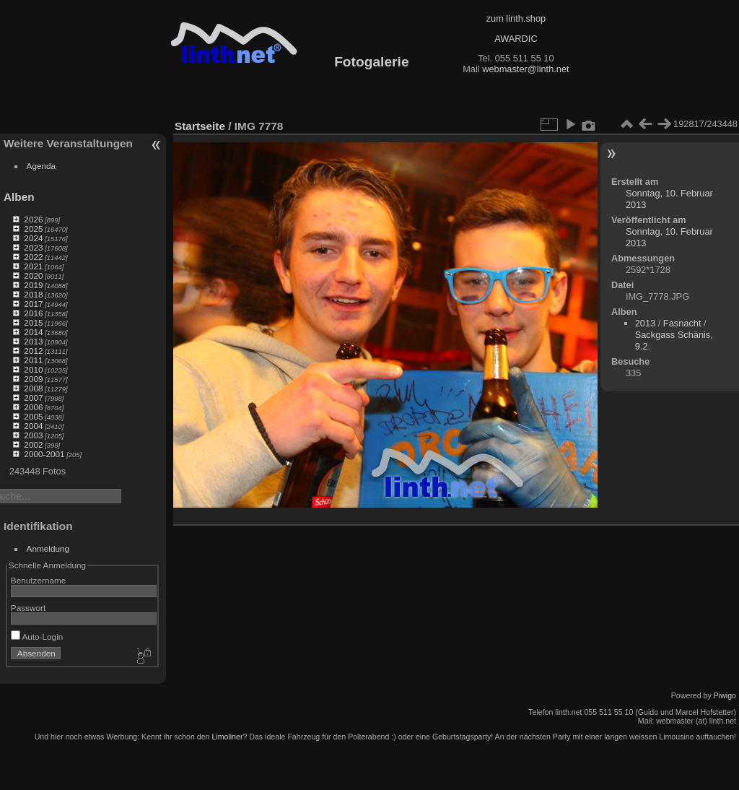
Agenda (41, 165)
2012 (33, 350)
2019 (33, 285)
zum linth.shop (516, 18)
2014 (33, 332)
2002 (33, 444)
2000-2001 (44, 454)
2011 (33, 360)
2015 (33, 322)
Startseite (200, 126)
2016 (33, 313)
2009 (33, 378)
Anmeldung (48, 548)
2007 (33, 397)
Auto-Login (37, 636)
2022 (33, 256)
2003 (33, 435)
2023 (33, 247)
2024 (33, 238)
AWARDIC (515, 38)
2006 (33, 407)
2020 (33, 275)
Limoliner (226, 736)
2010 (33, 369)
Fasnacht (682, 323)
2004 (33, 425)
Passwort (28, 607)
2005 (33, 416)
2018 (33, 294)
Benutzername (38, 580)
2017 (33, 303)
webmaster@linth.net (525, 69)
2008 (33, 388)
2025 (33, 228)
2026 (33, 219)
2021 (33, 266)
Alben (19, 197)
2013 (33, 341)
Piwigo (725, 695)
